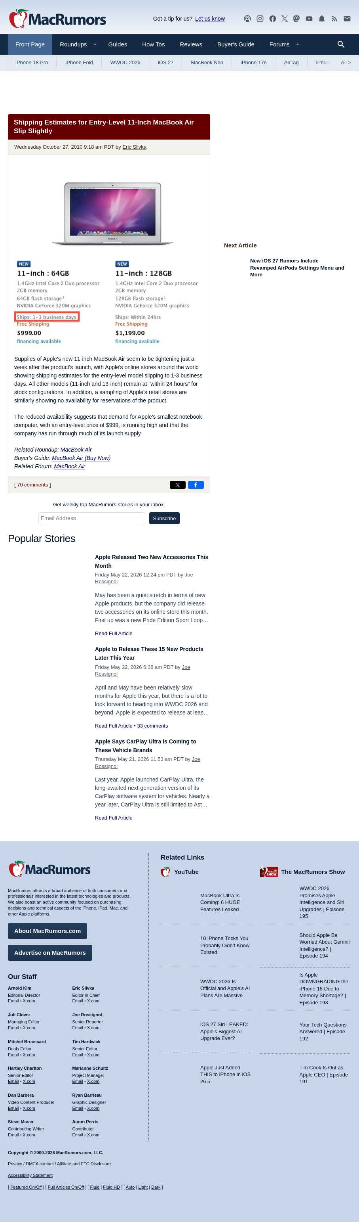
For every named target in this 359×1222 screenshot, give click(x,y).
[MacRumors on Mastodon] (296, 19)
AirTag (291, 62)
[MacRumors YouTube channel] (309, 19)
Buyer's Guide (236, 44)
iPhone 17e (254, 62)
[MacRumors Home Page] (57, 19)
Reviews (191, 44)
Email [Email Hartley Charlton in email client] (13, 1077)
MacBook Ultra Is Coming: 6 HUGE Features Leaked (220, 898)
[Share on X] (178, 485)
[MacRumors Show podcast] (247, 19)
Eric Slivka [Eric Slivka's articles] (83, 984)
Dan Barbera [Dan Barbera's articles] (21, 1091)
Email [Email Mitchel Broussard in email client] (13, 1050)
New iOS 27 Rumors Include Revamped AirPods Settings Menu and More (297, 268)
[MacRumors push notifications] (322, 19)
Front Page (30, 44)
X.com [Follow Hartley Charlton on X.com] (29, 1077)
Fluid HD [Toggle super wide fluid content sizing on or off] (111, 1187)
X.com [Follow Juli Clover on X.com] (29, 1023)
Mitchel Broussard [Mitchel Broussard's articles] (27, 1037)
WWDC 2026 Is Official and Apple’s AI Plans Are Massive (225, 984)
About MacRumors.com (47, 926)
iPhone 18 (328, 62)
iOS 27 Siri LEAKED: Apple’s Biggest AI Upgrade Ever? (224, 1027)
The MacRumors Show (313, 867)
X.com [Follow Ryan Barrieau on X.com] (93, 1104)
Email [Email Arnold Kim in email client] (13, 996)
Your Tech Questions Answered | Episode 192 (323, 1028)
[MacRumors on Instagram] (260, 19)
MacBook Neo (207, 62)
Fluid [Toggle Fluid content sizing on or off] (94, 1187)
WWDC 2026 (125, 62)
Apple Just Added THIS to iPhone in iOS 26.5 (225, 1070)
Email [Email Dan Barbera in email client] (13, 1104)
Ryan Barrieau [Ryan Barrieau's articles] (87, 1091)
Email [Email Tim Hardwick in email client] (78, 1050)
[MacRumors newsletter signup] (347, 19)
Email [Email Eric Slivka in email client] (78, 996)
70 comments (32, 485)
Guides (117, 44)
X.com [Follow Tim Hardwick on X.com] (93, 1050)
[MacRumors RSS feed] (334, 19)
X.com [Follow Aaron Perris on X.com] (93, 1130)
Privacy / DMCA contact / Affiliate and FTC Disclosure (59, 1163)
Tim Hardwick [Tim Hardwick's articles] (86, 1037)
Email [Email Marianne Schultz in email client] (78, 1077)
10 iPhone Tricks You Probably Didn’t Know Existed (224, 941)
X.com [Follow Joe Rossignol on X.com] (93, 1023)
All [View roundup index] (346, 62)
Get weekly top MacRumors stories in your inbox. (109, 505)
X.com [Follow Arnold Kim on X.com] (29, 996)
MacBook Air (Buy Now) (81, 458)
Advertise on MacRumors (50, 948)
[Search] (343, 44)
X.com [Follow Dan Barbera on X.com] (29, 1104)
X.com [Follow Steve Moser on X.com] (29, 1130)
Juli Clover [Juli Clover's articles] (19, 1010)
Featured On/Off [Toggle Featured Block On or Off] (26, 1187)
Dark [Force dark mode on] (155, 1187)
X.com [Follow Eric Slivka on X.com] (93, 996)
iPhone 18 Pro (31, 62)
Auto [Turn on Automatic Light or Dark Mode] (130, 1187)
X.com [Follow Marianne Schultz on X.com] (93, 1077)
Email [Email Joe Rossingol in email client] (78, 1023)
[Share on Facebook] (196, 485)
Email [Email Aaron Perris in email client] (78, 1130)
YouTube (186, 867)
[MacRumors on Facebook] (273, 19)
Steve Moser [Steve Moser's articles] (21, 1117)
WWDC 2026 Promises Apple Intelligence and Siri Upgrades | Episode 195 (322, 898)
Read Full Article (114, 633)
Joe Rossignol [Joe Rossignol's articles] (87, 1010)
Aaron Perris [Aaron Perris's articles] (85, 1117)
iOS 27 (166, 62)
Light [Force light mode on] (143, 1187)
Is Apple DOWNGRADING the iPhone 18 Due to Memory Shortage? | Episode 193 (324, 985)
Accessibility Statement (30, 1175)
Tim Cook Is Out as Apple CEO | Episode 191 (324, 1070)
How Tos (153, 44)
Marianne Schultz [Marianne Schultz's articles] (90, 1064)
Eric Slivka (134, 147)
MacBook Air (76, 449)
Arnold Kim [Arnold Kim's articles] (19, 984)
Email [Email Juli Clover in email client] (13, 1023)
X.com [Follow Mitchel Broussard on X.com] (29, 1050)
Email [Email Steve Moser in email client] (13, 1130)
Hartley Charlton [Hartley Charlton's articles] (25, 1064)
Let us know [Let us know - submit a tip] (210, 18)
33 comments (152, 726)
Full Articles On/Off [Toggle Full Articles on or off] (66, 1187)
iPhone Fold (79, 62)
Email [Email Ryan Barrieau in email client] (78, 1104)
